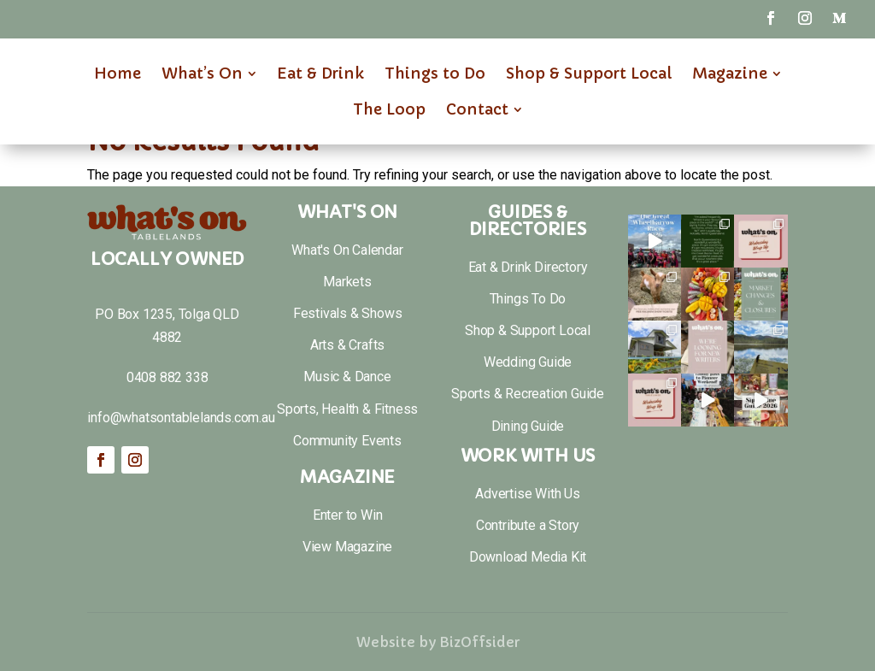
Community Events (347, 441)
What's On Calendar (346, 250)
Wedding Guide (528, 362)
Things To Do (528, 299)
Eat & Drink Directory (528, 267)
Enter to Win (348, 515)
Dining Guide (528, 426)
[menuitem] (117, 73)
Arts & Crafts (347, 345)
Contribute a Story (527, 525)
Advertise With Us (527, 494)
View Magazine (347, 547)
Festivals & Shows (347, 313)
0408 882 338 (167, 377)
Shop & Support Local (527, 330)
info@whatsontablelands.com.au (180, 417)
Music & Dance (347, 376)
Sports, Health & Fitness (347, 409)
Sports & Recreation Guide (527, 394)
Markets (347, 282)
